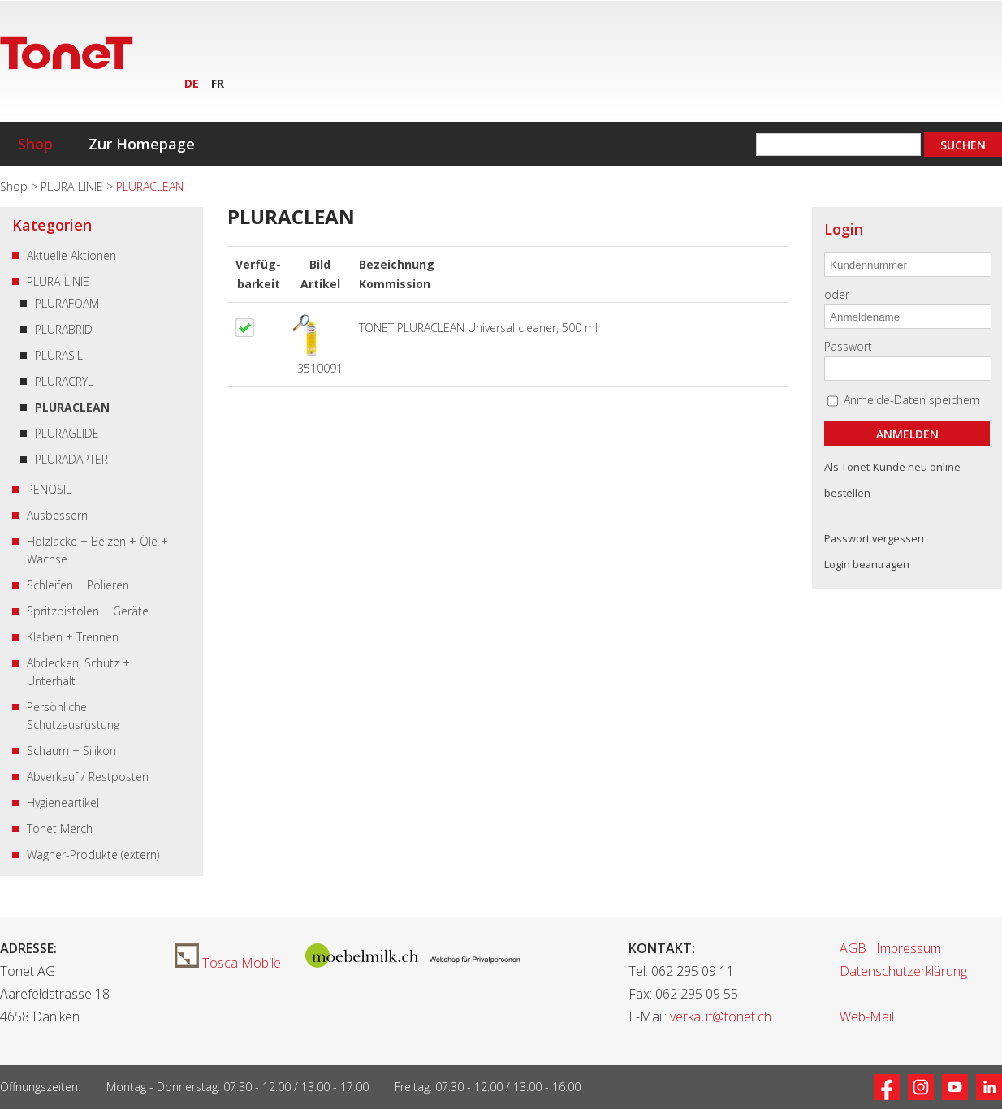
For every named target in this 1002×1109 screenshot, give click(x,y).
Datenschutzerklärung (903, 971)
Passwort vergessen (874, 538)
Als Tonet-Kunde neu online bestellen (892, 480)
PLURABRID (64, 329)
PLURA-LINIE (73, 186)
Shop (35, 143)
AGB (853, 948)
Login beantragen (866, 564)
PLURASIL (59, 355)
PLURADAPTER (71, 459)
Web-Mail (867, 1016)
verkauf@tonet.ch (720, 1016)
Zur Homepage (142, 143)
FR (217, 83)
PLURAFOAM (67, 303)
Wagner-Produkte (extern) (93, 854)
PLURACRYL (64, 381)
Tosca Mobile (228, 963)
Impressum (908, 948)
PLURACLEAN (72, 407)
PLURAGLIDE (67, 433)
